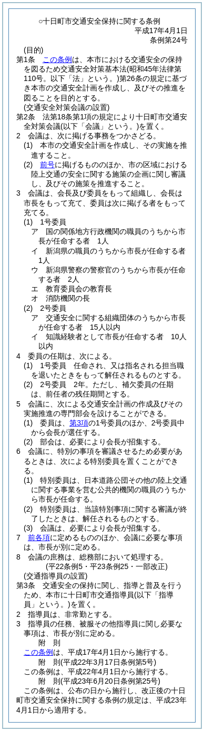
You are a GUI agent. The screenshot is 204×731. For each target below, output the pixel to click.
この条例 (57, 59)
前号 (47, 164)
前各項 (39, 537)
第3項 (78, 423)
